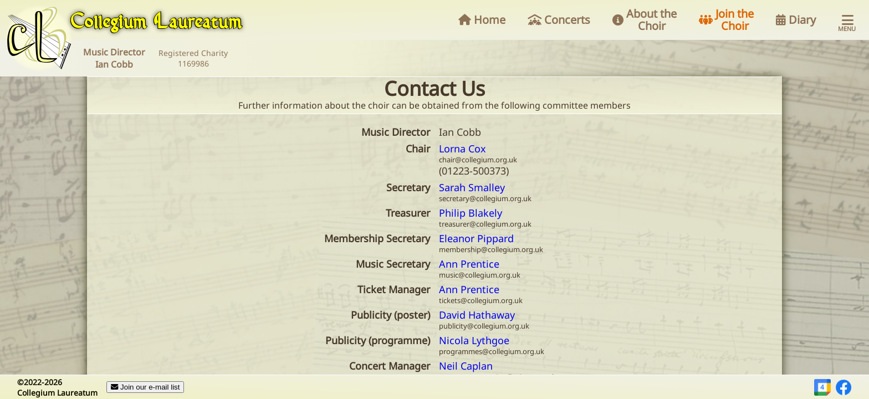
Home (481, 19)
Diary (796, 19)
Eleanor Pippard (476, 238)
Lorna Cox (462, 148)
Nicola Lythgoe (474, 340)
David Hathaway (477, 314)
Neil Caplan (466, 365)
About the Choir (644, 19)
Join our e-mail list (145, 387)
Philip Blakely (470, 212)
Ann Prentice (469, 263)
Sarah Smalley (472, 187)
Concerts (559, 19)
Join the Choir (726, 19)
